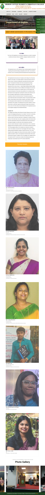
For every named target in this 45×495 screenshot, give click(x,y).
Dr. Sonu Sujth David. (9, 231)
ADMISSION (8, 14)
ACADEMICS (20, 11)
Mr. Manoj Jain (8, 363)
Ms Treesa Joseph (9, 450)
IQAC (13, 14)
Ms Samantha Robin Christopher (11, 407)
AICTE (16, 14)
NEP (42, 0)
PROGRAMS (14, 11)
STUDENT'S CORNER (32, 11)
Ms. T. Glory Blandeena (10, 319)
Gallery (20, 14)
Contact (25, 14)
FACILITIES (25, 11)
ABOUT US (8, 11)
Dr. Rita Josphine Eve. (9, 275)
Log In (39, 0)
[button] (17, 494)
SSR (44, 0)
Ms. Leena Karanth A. (9, 187)
